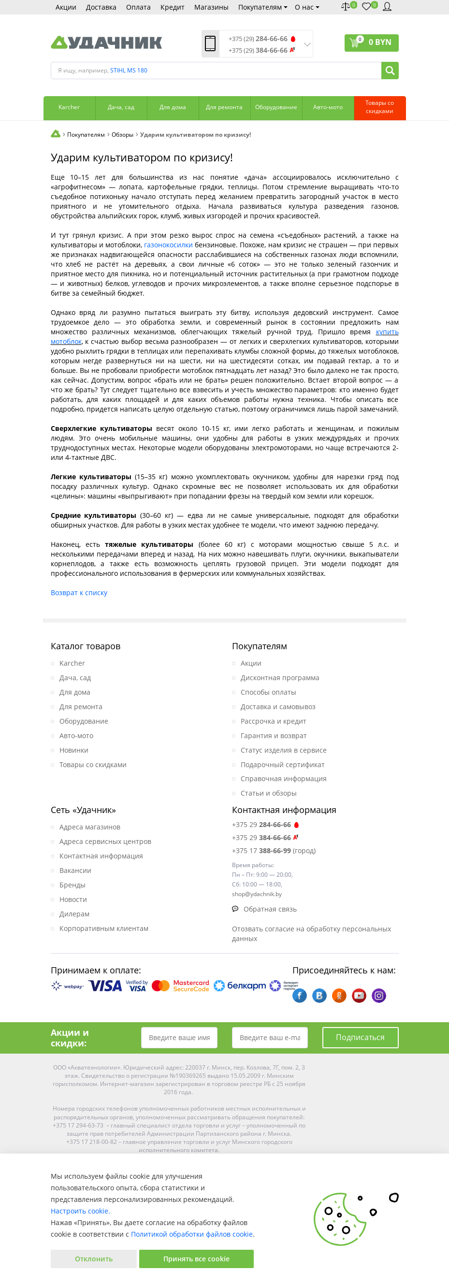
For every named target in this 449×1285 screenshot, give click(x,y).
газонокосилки (168, 244)
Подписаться (360, 1037)
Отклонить (94, 1258)
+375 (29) (258, 39)
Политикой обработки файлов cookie (192, 1234)
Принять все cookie (196, 1258)
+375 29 (266, 824)
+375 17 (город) (274, 850)
